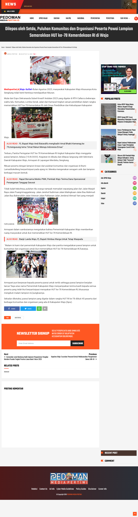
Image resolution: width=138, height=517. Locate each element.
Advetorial (18, 318)
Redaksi (34, 489)
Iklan (102, 203)
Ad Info (51, 489)
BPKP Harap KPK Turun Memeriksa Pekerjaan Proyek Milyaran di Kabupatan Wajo (127, 120)
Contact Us (43, 489)
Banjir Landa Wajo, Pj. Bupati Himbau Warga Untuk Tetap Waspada (51, 239)
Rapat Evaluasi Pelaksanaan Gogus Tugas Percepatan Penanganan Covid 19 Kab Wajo (127, 146)
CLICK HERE (128, 91)
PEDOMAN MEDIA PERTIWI (74, 494)
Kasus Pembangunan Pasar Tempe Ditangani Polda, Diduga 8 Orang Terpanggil (127, 132)
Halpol (103, 198)
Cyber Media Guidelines (65, 489)
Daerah (103, 193)
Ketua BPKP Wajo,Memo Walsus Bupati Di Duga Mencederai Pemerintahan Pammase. (126, 108)
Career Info (102, 489)
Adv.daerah (104, 183)
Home (32, 18)
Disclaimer (92, 489)
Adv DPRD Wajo (106, 178)
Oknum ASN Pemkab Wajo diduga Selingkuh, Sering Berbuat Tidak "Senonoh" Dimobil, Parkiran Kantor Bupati (126, 160)
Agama (103, 188)
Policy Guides (81, 489)
